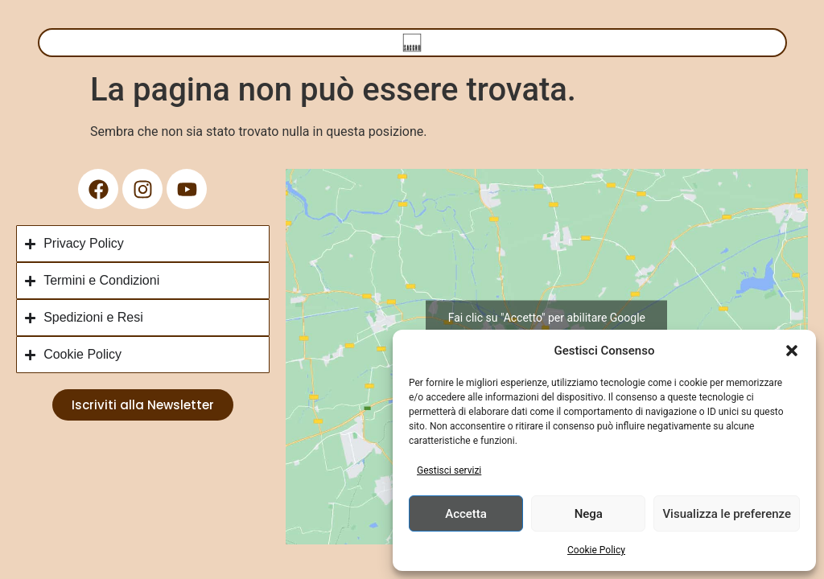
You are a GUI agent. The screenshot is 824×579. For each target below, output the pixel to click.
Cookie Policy (596, 550)
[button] (792, 351)
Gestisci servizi (449, 470)
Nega (589, 514)
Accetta (466, 514)
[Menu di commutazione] (412, 42)
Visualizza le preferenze (726, 514)
